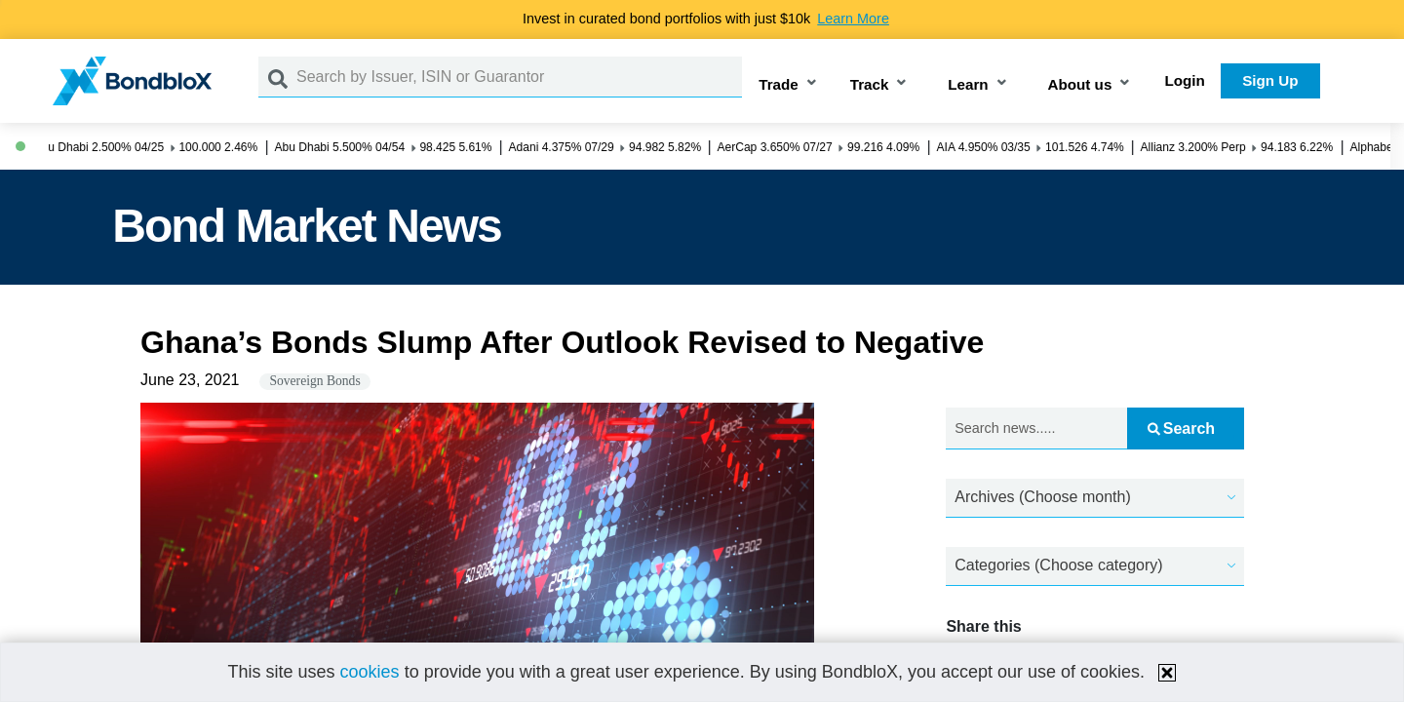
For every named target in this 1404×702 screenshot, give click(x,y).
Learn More (853, 18)
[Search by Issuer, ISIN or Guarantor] (519, 77)
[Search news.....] (1036, 428)
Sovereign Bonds (314, 380)
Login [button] (1185, 80)
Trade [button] (779, 84)
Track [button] (869, 84)
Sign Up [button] (1270, 80)
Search (1181, 428)
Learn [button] (968, 84)
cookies (370, 672)
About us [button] (1080, 84)
